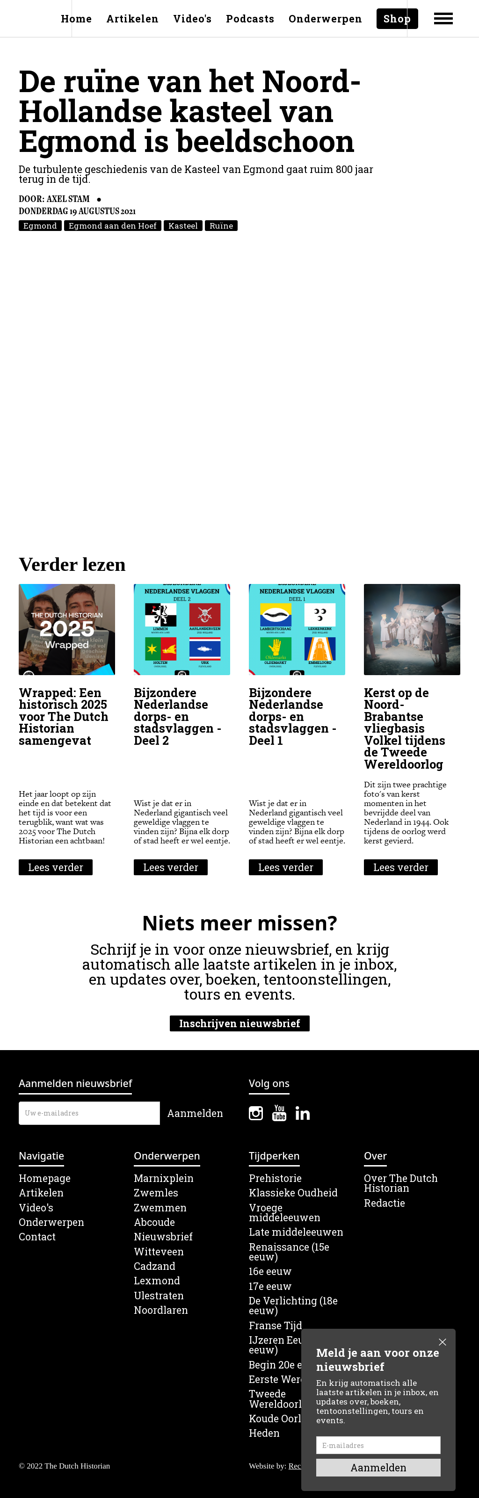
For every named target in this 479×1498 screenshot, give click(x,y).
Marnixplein (164, 1178)
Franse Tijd (275, 1326)
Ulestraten (159, 1296)
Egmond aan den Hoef (113, 225)
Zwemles (156, 1193)
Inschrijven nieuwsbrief (239, 1023)
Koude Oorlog (281, 1419)
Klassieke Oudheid (293, 1193)
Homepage (45, 1178)
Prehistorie (275, 1178)
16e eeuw (270, 1271)
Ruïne (221, 225)
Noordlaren (161, 1310)
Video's (192, 18)
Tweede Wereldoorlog (281, 1399)
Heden (264, 1433)
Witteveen (159, 1252)
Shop (397, 18)
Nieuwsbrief (163, 1237)
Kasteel (183, 225)
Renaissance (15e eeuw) (289, 1252)
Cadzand (154, 1266)
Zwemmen (160, 1208)
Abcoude (154, 1222)
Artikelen (132, 18)
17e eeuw (270, 1286)
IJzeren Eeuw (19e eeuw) (291, 1345)
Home (76, 18)
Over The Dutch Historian (401, 1184)
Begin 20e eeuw (286, 1365)
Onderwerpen (326, 18)
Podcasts (250, 18)
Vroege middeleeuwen (284, 1213)
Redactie (384, 1203)
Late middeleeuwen (296, 1232)
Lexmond (157, 1281)
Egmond (40, 225)
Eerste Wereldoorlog (297, 1379)
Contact (37, 1237)
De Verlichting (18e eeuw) (293, 1306)
